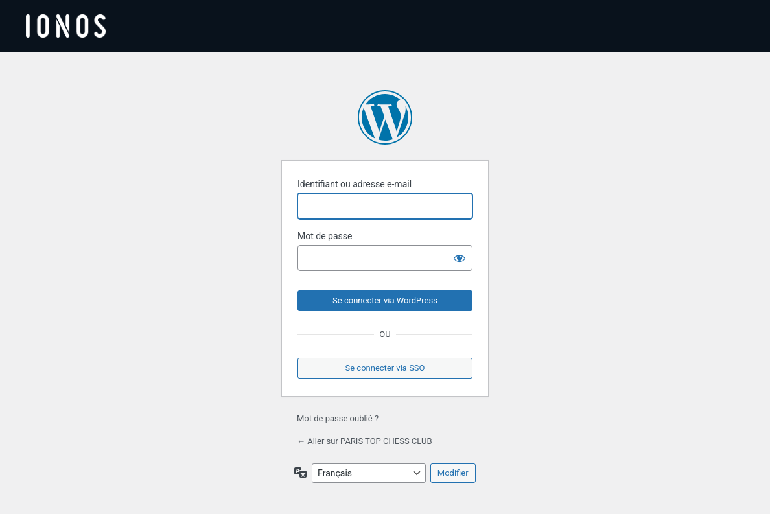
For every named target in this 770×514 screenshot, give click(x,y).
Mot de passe (325, 236)
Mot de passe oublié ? (338, 418)
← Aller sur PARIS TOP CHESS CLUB (364, 441)
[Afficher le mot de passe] (459, 258)
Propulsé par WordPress (385, 117)
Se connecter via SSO (385, 368)
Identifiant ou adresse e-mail (355, 184)
